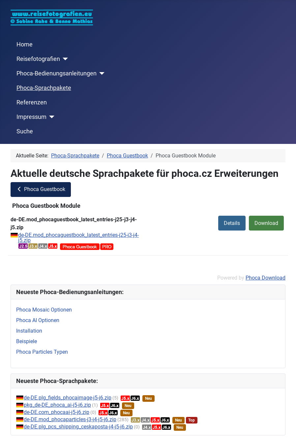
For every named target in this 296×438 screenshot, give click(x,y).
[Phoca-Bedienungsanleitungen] (101, 73)
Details (232, 223)
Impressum (31, 117)
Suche (24, 131)
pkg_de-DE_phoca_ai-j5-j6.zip (57, 405)
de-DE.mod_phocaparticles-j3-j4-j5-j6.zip (70, 419)
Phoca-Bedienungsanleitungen (56, 73)
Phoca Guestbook (40, 189)
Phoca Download (265, 278)
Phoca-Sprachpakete (43, 88)
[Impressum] (50, 117)
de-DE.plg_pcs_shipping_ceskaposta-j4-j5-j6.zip (78, 427)
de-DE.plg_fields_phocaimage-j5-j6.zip (67, 398)
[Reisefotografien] (64, 59)
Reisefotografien (38, 59)
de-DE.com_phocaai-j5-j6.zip (56, 412)
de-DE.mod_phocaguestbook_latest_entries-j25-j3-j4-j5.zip (78, 237)
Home (24, 44)
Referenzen (31, 102)
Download (266, 223)
